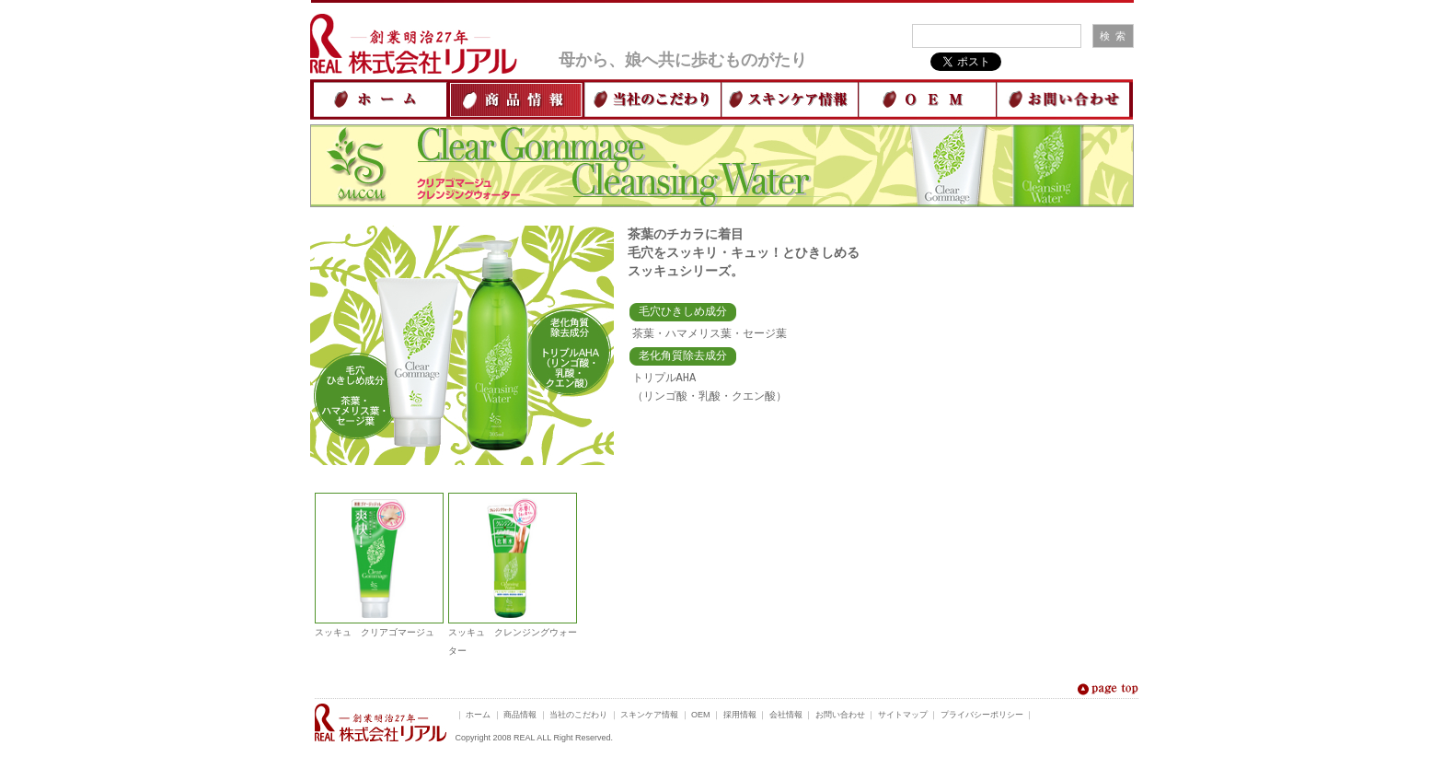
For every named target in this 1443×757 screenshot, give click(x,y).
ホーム (478, 717)
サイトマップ (903, 717)
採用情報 (739, 717)
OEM (700, 717)
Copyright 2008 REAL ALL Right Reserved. (534, 740)
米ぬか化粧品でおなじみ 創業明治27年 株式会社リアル (380, 725)
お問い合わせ (840, 717)
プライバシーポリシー (982, 717)
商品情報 (520, 717)
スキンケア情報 (649, 717)
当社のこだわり (578, 717)
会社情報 (785, 717)
